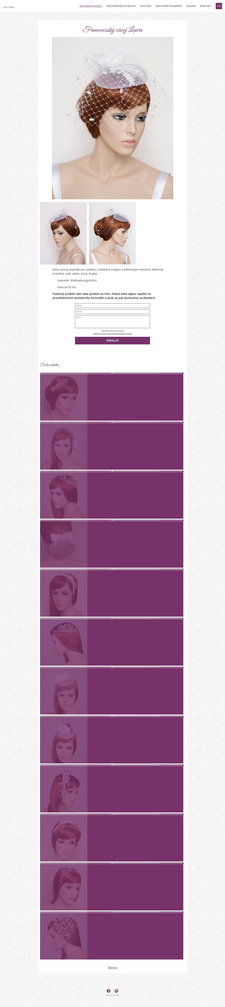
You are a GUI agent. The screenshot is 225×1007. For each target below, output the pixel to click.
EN (218, 6)
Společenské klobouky (121, 6)
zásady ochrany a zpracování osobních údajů (112, 333)
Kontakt (206, 6)
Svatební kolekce (91, 6)
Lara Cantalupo (21, 6)
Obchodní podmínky (169, 6)
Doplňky (145, 6)
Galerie (191, 6)
